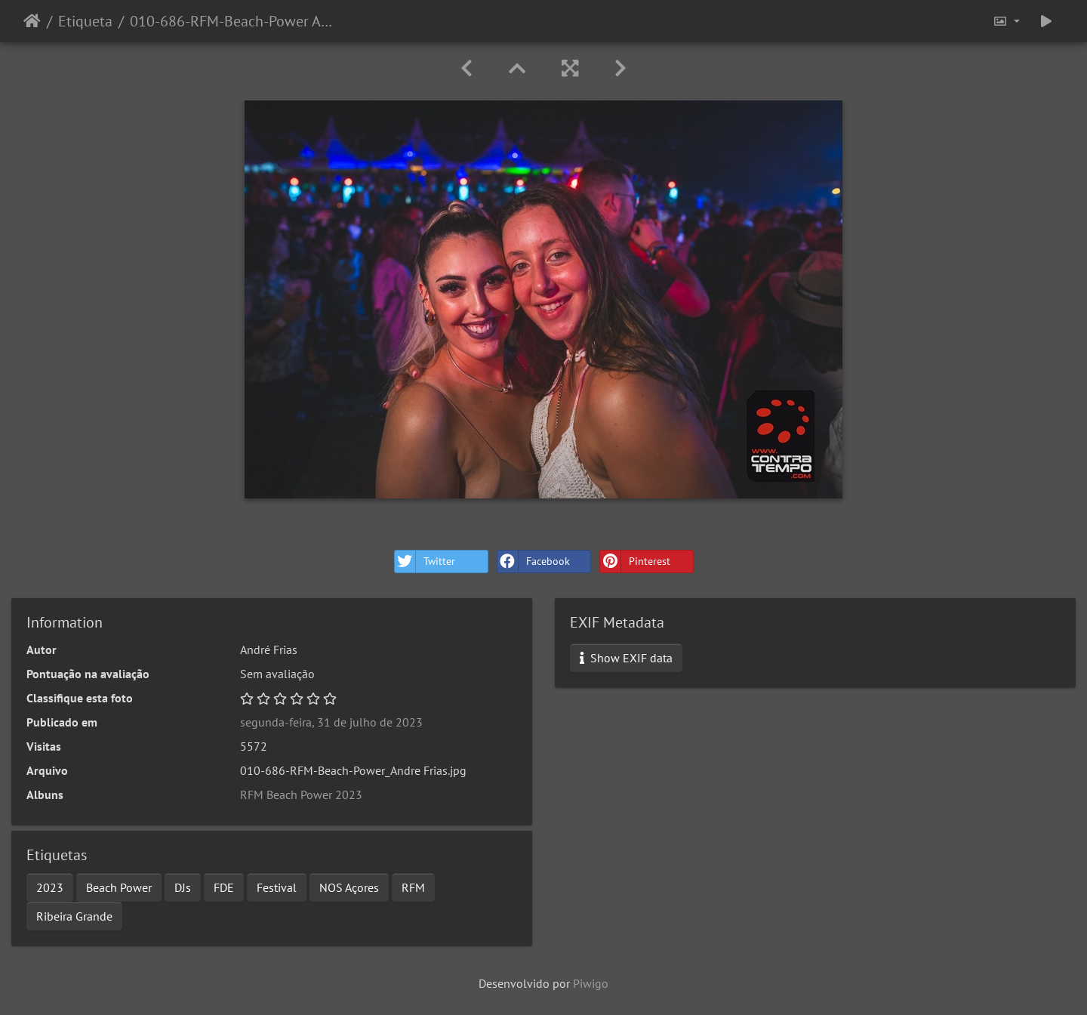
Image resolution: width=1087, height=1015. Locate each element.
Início (32, 21)
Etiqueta (85, 21)
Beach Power (119, 887)
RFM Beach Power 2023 (301, 794)
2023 (49, 887)
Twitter (425, 561)
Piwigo (590, 983)
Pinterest (635, 561)
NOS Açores (349, 887)
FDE (224, 887)
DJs (182, 887)
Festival (277, 887)
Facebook (533, 561)
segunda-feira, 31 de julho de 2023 (331, 722)
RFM (413, 887)
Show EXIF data (626, 657)
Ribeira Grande (74, 916)
